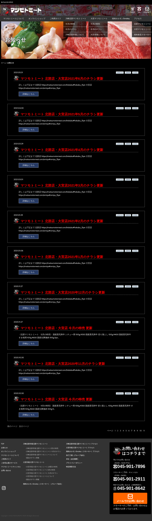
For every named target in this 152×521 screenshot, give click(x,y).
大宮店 (135, 72)
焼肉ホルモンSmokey (121, 18)
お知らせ (120, 72)
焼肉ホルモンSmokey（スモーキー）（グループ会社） (43, 484)
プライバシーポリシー (74, 463)
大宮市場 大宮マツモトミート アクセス (80, 448)
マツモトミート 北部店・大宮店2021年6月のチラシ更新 (62, 78)
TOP (2, 444)
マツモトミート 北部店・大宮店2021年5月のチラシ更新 (62, 114)
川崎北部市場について (74, 35)
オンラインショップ (36, 18)
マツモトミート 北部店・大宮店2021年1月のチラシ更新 (62, 257)
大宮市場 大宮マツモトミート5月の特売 (40, 470)
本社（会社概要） (72, 459)
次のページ (24, 426)
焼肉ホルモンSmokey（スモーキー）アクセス (82, 451)
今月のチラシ (71, 29)
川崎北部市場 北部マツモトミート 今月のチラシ (43, 451)
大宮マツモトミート (99, 18)
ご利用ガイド (55, 18)
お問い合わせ (6, 470)
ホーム (3, 63)
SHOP (132, 12)
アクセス (138, 18)
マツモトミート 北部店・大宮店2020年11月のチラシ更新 (63, 364)
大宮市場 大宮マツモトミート (34, 462)
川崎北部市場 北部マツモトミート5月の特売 (42, 448)
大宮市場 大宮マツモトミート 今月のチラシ (42, 473)
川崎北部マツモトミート (76, 18)
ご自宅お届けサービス (9, 463)
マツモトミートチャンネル (11, 467)
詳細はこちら (29, 94)
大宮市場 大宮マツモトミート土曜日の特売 (41, 467)
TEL (139, 12)
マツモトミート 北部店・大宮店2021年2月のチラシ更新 (62, 221)
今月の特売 (70, 24)
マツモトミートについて (13, 18)
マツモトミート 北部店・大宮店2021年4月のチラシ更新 (62, 150)
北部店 (128, 72)
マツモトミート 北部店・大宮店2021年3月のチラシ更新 (62, 185)
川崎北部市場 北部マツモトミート (35, 444)
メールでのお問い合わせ (130, 501)
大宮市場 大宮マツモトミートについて (40, 476)
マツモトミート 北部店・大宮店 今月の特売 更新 (56, 328)
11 (144, 430)
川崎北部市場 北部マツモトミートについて (41, 455)
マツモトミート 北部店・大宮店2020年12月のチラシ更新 (63, 292)
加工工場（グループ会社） (76, 455)
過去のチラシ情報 (32, 458)
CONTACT (147, 12)
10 (141, 430)
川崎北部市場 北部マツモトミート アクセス (82, 444)
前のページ (12, 426)
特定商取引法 (71, 467)
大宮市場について (98, 35)
